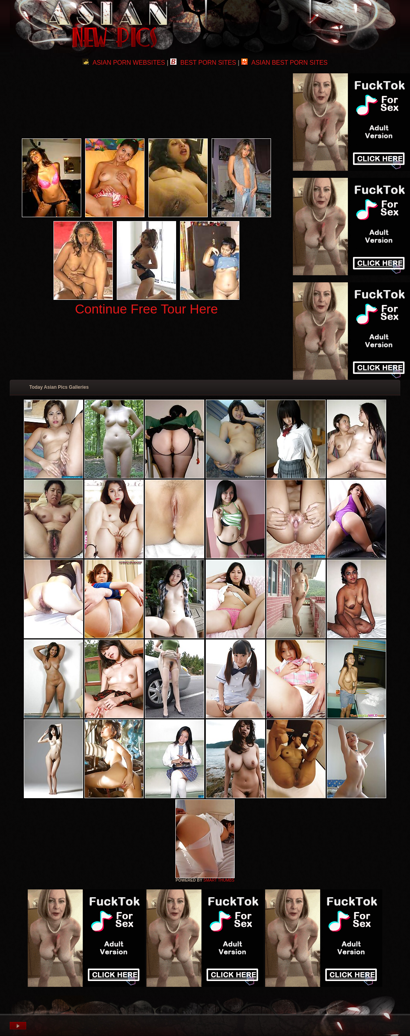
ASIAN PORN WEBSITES (123, 62)
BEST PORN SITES (203, 62)
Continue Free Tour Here (146, 309)
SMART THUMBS (218, 880)
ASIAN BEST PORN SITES (284, 62)
